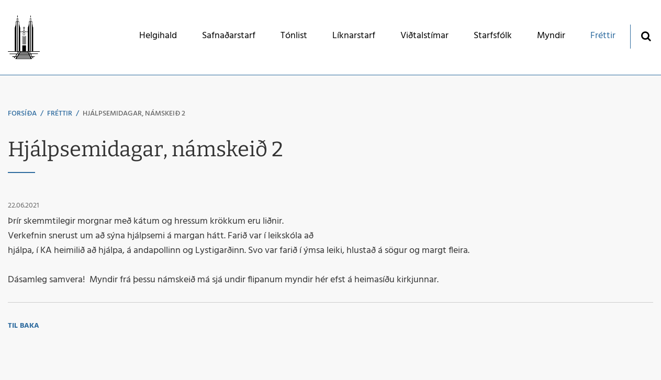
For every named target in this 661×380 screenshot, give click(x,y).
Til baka (23, 326)
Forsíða (22, 114)
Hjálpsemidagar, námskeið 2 (134, 114)
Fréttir (59, 114)
